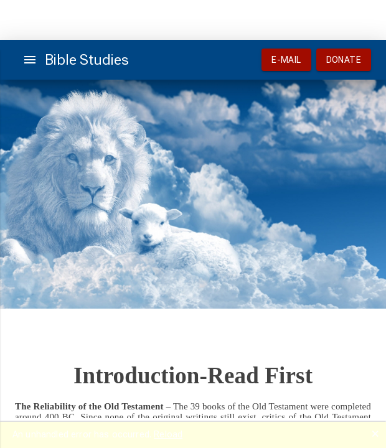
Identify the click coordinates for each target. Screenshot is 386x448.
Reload (168, 434)
